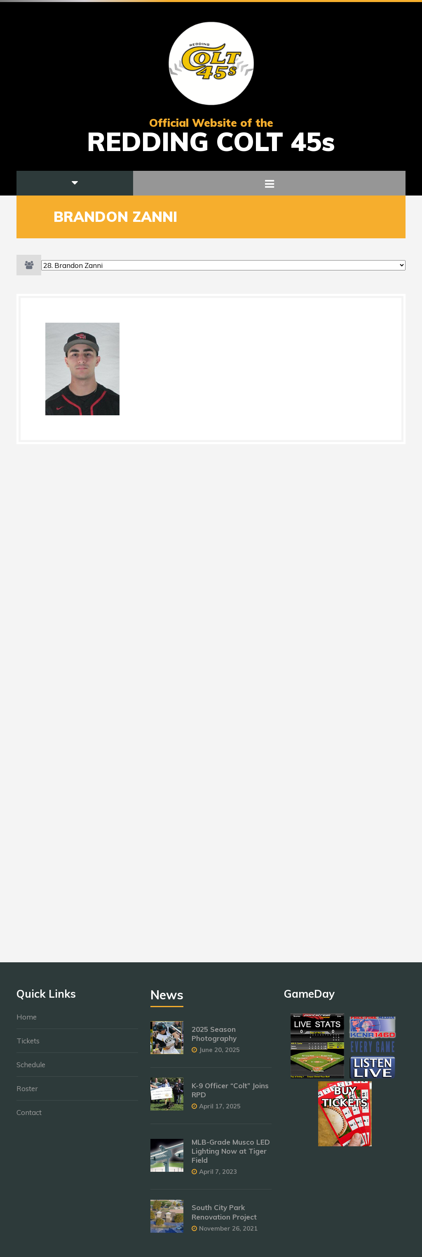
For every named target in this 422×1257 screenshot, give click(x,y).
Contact (29, 1116)
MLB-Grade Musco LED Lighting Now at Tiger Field (231, 1155)
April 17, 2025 (220, 1111)
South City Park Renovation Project (224, 1216)
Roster (27, 1092)
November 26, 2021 (228, 1232)
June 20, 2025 (219, 1054)
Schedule (30, 1068)
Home (26, 1020)
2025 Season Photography (214, 1038)
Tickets (28, 1044)
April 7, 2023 (218, 1176)
